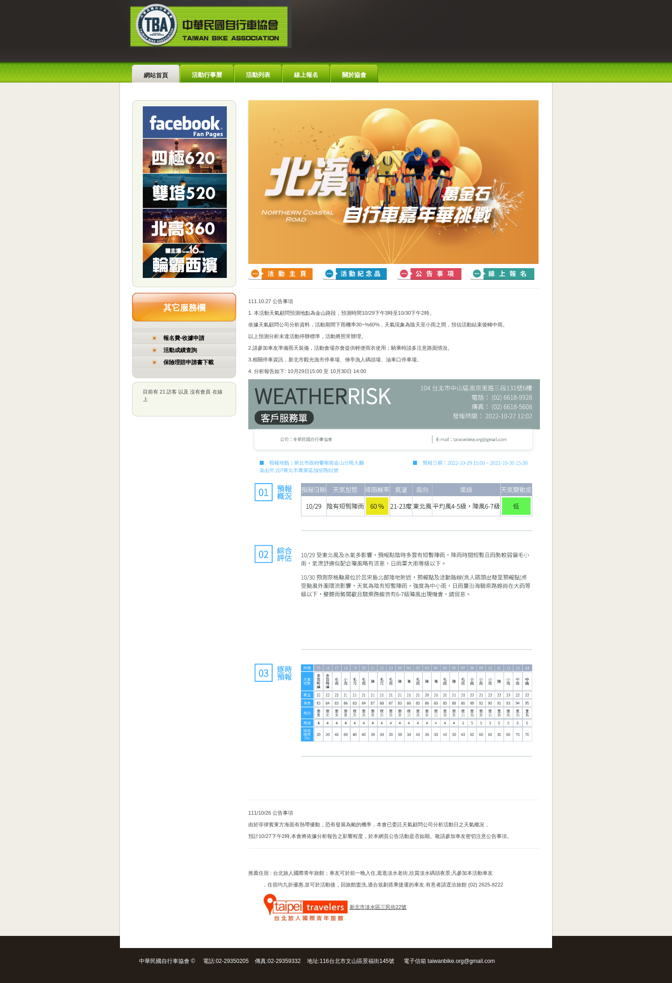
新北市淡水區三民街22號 (334, 907)
